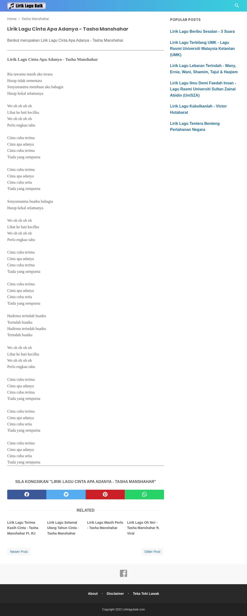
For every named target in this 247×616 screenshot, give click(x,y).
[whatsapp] (144, 494)
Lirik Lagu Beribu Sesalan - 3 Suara (202, 31)
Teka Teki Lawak (146, 594)
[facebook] (26, 494)
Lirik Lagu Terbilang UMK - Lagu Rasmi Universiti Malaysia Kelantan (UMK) (202, 48)
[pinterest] (105, 494)
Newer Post (18, 552)
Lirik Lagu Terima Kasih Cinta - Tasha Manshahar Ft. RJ (22, 528)
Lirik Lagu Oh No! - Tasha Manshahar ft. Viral (143, 528)
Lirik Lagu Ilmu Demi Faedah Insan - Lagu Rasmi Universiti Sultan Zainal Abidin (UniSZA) (203, 89)
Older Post (152, 552)
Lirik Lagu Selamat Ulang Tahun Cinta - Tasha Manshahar (63, 528)
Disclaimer (115, 594)
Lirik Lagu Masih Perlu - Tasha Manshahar (105, 525)
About (92, 594)
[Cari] (237, 6)
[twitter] (65, 494)
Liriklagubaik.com (134, 609)
